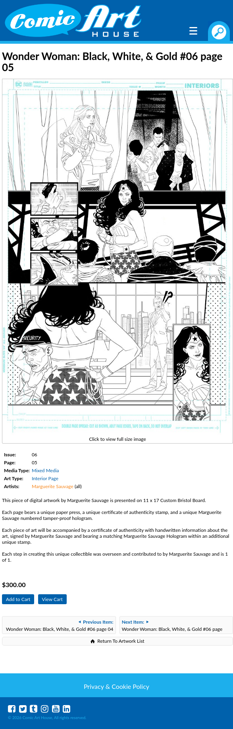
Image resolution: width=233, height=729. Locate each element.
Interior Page (45, 478)
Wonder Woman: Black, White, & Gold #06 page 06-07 (172, 626)
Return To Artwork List (120, 641)
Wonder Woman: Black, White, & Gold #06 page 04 (60, 625)
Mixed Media (45, 470)
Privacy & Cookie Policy (116, 686)
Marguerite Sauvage (52, 486)
